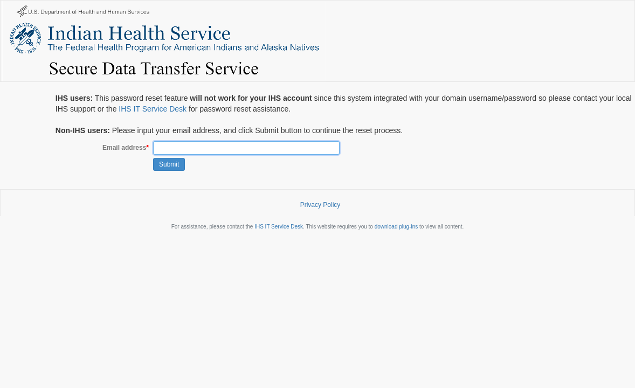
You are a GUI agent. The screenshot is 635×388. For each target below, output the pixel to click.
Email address (125, 147)
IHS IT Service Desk (153, 109)
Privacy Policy (320, 205)
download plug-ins (396, 227)
